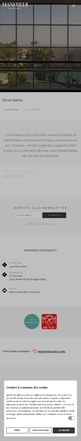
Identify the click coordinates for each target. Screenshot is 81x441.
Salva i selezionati (40, 430)
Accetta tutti (63, 430)
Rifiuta (17, 430)
